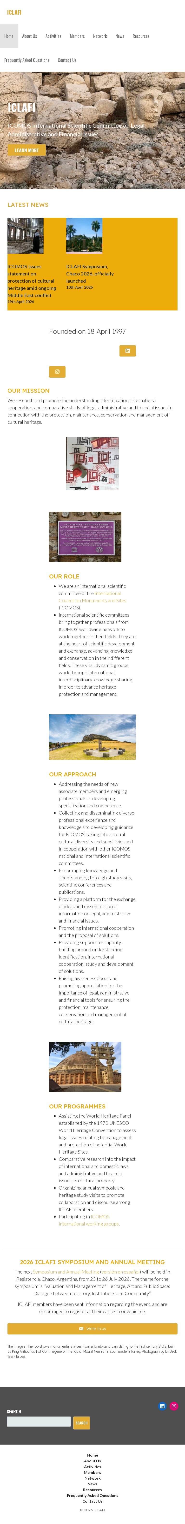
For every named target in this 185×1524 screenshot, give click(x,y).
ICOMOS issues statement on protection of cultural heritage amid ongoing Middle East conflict (31, 280)
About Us (29, 36)
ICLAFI (14, 12)
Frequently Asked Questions (26, 60)
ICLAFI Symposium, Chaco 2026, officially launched (90, 273)
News (120, 36)
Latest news (27, 204)
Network (100, 36)
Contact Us (67, 60)
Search (14, 1411)
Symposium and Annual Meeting (66, 1271)
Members (77, 36)
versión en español (120, 1271)
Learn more (27, 150)
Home (8, 36)
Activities (53, 36)
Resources (141, 36)
